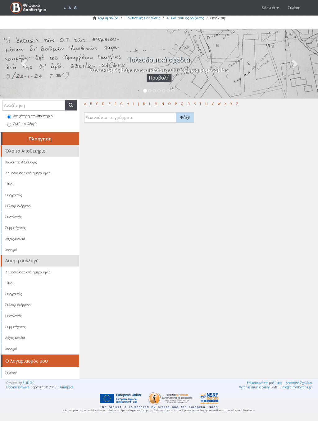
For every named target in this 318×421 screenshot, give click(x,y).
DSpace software (18, 387)
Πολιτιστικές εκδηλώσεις (142, 18)
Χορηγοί (11, 250)
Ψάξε (185, 117)
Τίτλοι (9, 184)
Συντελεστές (13, 217)
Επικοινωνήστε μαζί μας (264, 383)
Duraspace (65, 387)
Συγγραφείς (13, 195)
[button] (270, 8)
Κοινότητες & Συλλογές (21, 162)
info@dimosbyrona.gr (296, 387)
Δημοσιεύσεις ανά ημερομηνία (28, 173)
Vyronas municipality (254, 387)
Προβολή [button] (159, 78)
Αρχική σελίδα (108, 18)
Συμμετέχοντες (15, 228)
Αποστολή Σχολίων (299, 383)
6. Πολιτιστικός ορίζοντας (185, 18)
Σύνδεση (11, 373)
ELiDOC (28, 383)
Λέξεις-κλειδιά (15, 239)
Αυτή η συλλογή (22, 124)
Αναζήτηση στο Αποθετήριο (29, 116)
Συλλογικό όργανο (17, 206)
